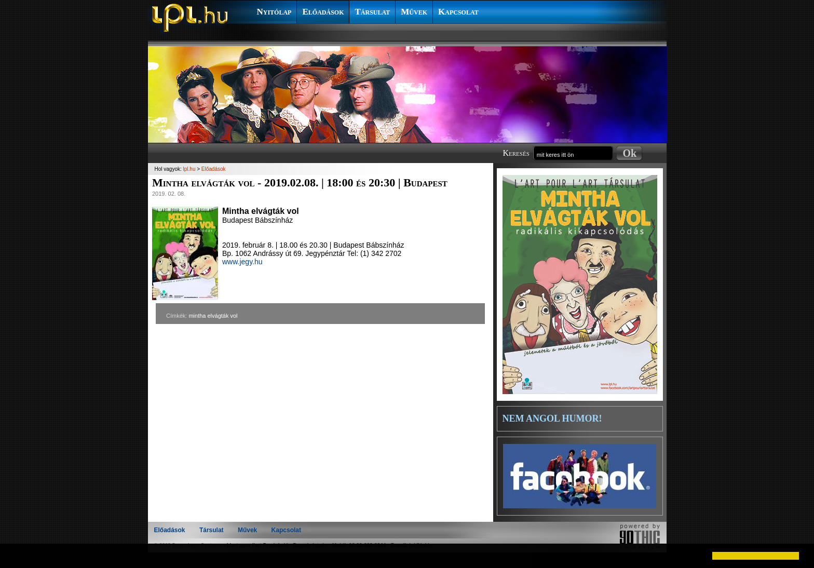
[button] (16, 555)
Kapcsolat (458, 12)
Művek (414, 12)
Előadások (323, 12)
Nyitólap (274, 12)
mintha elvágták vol (212, 316)
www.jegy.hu (242, 262)
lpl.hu (189, 169)
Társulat (372, 12)
